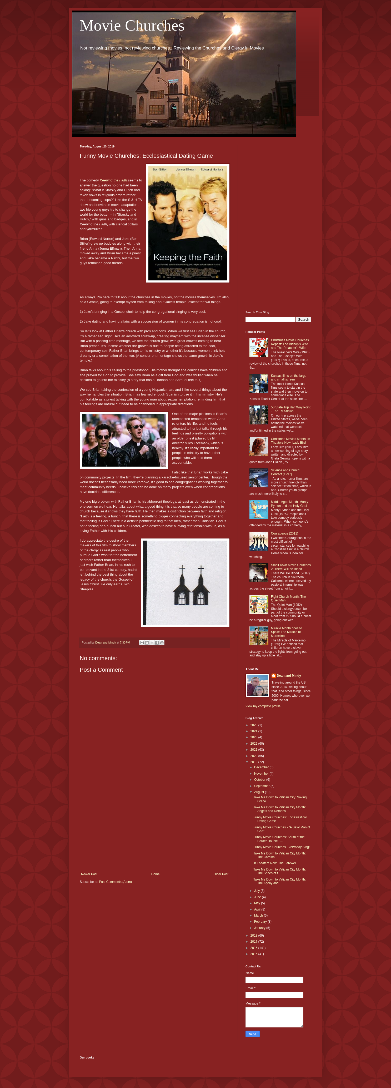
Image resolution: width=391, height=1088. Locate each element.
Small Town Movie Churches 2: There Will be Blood (291, 567)
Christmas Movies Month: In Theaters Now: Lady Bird (290, 440)
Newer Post (89, 874)
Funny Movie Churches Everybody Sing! (281, 847)
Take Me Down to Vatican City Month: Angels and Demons (279, 809)
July (257, 891)
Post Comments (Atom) (115, 882)
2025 (254, 725)
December (262, 767)
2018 (254, 935)
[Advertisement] (155, 829)
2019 (254, 762)
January (260, 928)
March (259, 915)
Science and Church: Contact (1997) (285, 472)
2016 (254, 948)
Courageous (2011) (284, 533)
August (259, 792)
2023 (254, 737)
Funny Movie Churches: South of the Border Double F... (279, 839)
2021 (254, 749)
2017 (254, 941)
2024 (254, 731)
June (258, 897)
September (262, 786)
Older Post (220, 874)
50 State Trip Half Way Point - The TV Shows (290, 409)
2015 (254, 954)
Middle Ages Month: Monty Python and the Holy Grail (289, 503)
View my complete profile (262, 706)
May (257, 903)
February (261, 921)
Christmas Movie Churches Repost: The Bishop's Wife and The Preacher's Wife (290, 344)
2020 (254, 756)
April (257, 909)
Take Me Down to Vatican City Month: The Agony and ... (279, 881)
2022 (254, 743)
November (262, 773)
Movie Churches (132, 25)
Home (155, 874)
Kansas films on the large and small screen (289, 377)
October (260, 780)
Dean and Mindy (289, 675)
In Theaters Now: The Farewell (275, 863)
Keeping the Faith (113, 180)
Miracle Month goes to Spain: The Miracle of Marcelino (286, 632)
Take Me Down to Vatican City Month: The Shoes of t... (279, 871)
